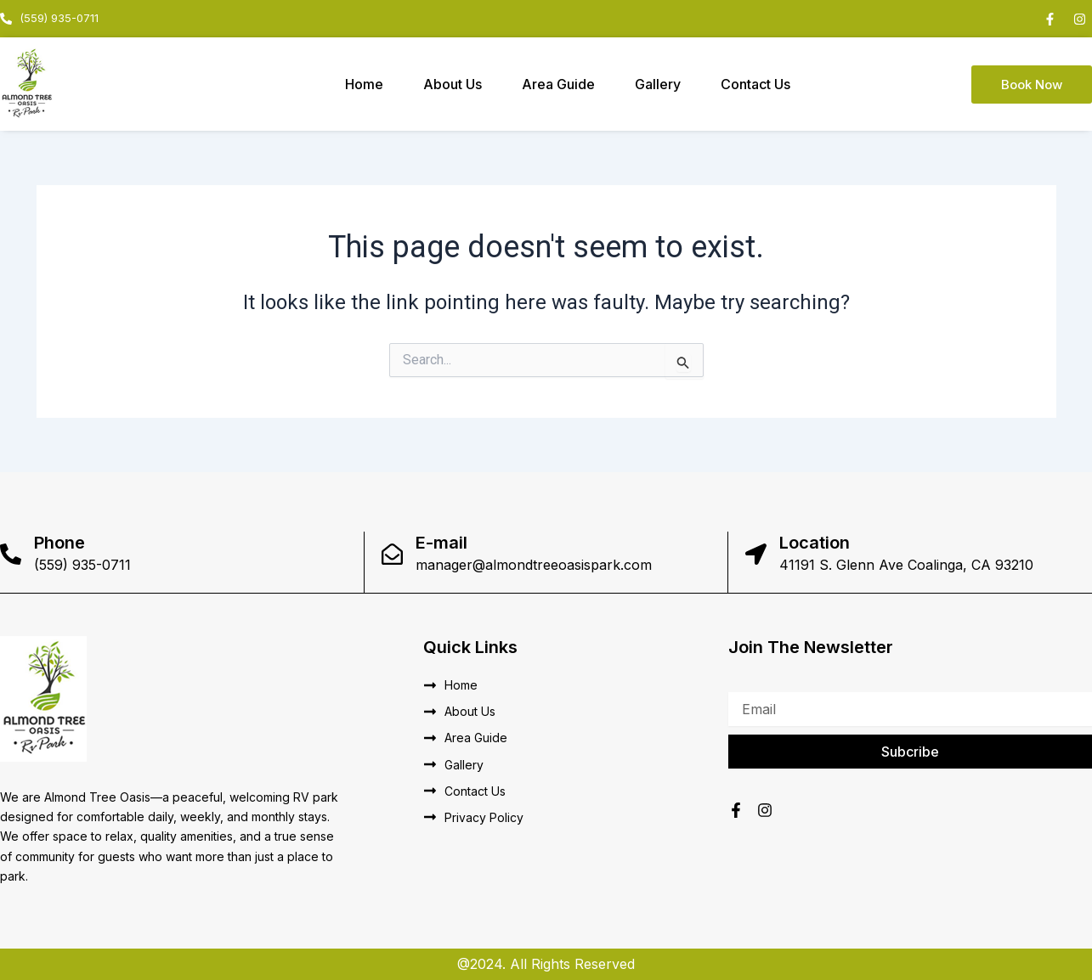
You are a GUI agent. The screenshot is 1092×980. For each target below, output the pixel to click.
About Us (452, 84)
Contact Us (755, 84)
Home (364, 84)
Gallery (658, 84)
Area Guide (558, 84)
